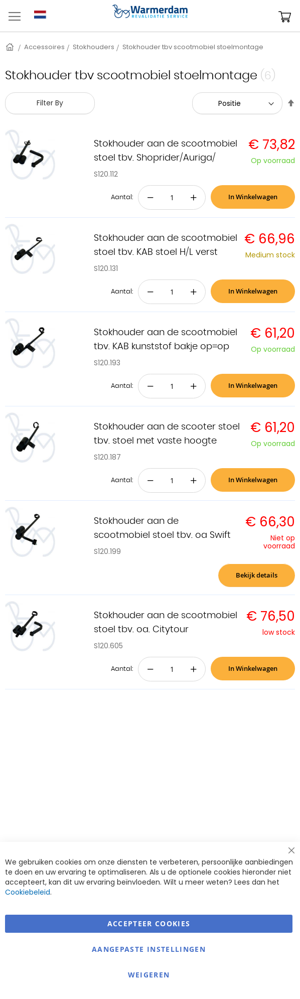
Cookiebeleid (27, 892)
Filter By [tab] (50, 103)
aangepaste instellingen (149, 949)
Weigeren (149, 974)
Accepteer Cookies (149, 923)
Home (10, 47)
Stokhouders (93, 47)
